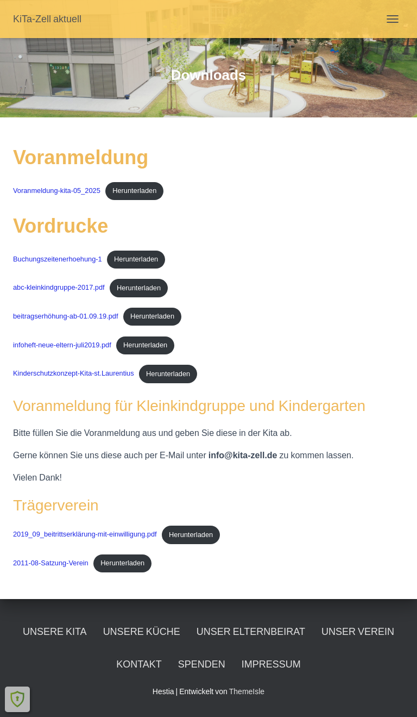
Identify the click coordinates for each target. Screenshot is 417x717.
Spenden (201, 664)
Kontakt (139, 664)
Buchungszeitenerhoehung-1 (57, 259)
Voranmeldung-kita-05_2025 (56, 190)
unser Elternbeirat (251, 631)
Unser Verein (357, 631)
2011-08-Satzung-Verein (51, 563)
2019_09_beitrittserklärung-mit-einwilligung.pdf (85, 535)
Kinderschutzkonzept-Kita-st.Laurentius (73, 374)
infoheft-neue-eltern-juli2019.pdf (62, 345)
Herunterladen (134, 190)
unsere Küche (141, 631)
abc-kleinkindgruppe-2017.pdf (59, 288)
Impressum (271, 664)
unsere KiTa (55, 631)
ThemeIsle (246, 691)
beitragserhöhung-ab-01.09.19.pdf (65, 316)
